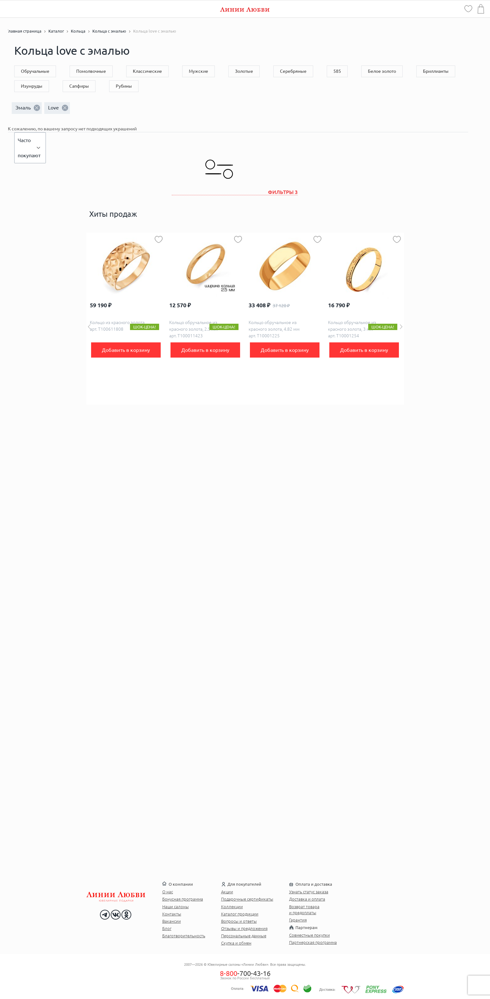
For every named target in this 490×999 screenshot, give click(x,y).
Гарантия (298, 920)
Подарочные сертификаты (247, 899)
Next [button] (401, 326)
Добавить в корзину (126, 350)
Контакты (171, 914)
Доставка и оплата (307, 899)
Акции (227, 892)
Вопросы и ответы (239, 921)
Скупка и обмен (236, 943)
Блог (166, 928)
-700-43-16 (245, 973)
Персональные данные (243, 935)
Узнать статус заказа (308, 892)
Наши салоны (175, 906)
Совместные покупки (309, 935)
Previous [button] (89, 326)
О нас (167, 892)
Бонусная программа (182, 899)
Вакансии (171, 921)
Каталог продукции (239, 914)
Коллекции (232, 906)
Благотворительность (183, 935)
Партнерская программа (313, 942)
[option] (126, 319)
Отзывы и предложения (244, 928)
